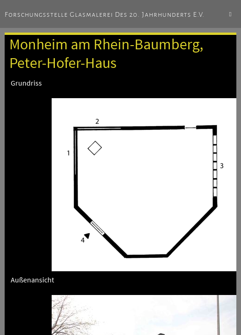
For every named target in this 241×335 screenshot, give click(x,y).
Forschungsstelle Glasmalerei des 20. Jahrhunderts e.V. (105, 14)
